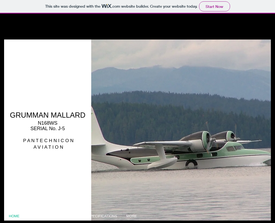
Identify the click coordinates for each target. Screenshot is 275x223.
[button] (181, 130)
